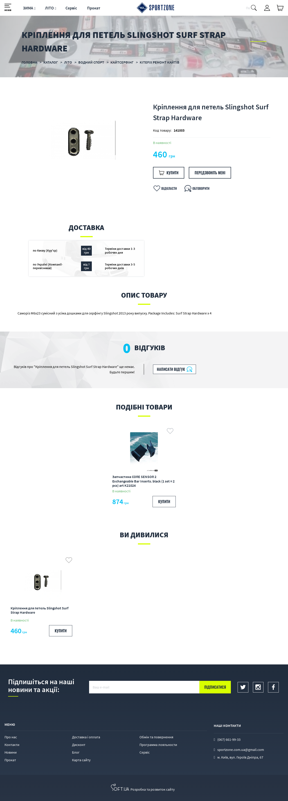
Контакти (11, 744)
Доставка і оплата (86, 737)
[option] (81, 140)
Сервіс (71, 8)
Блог (76, 752)
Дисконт (78, 744)
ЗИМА (28, 8)
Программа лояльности (158, 744)
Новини (10, 752)
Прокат (93, 8)
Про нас (10, 737)
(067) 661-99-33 (229, 739)
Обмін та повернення (156, 737)
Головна (29, 62)
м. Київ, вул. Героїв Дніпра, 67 (240, 757)
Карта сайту (81, 760)
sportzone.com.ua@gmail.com (240, 749)
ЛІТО (49, 8)
